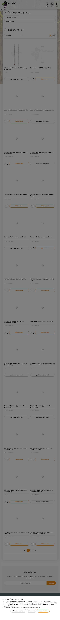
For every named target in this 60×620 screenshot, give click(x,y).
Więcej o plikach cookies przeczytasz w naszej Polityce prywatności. (21, 607)
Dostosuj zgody (31, 610)
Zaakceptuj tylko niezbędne (18, 610)
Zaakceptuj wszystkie (43, 610)
